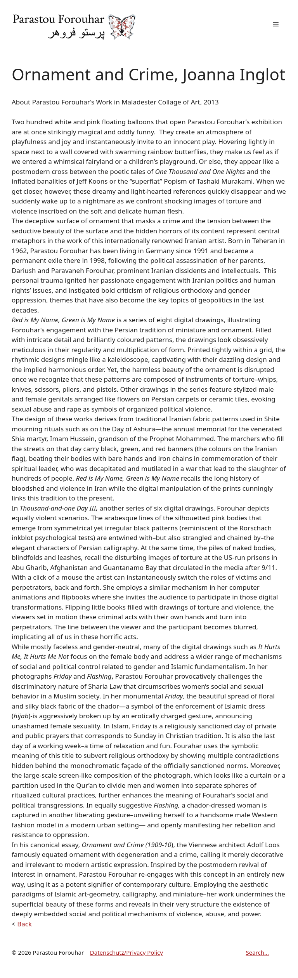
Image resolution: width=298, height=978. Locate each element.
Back (24, 923)
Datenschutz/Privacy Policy (126, 952)
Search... (257, 952)
